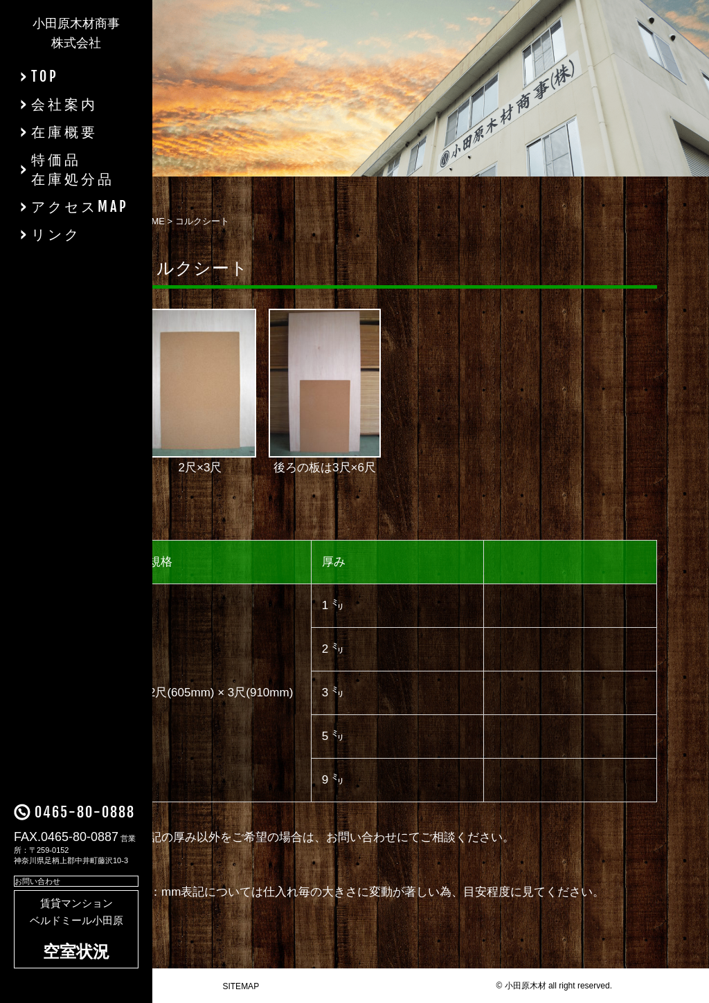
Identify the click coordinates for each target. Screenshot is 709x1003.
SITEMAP (240, 986)
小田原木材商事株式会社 (76, 33)
